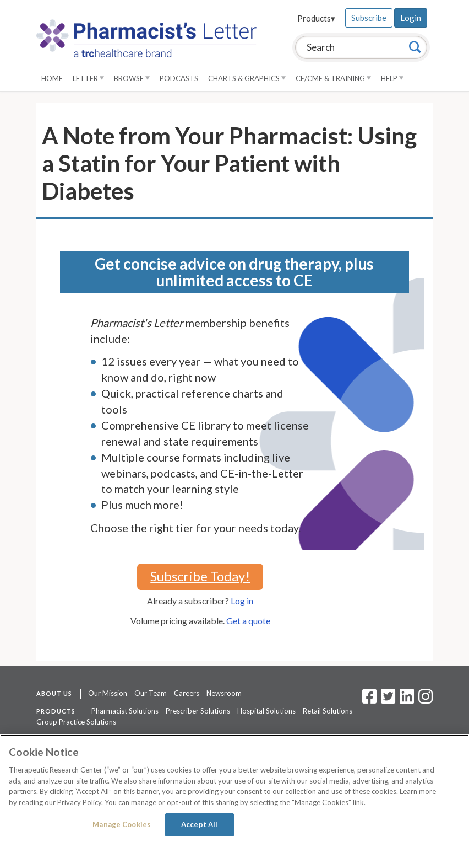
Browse (132, 78)
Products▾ (316, 18)
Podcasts (179, 78)
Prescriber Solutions (198, 710)
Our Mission (107, 693)
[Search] (415, 47)
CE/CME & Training (333, 78)
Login (410, 18)
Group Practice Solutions (76, 721)
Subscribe (368, 18)
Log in (242, 601)
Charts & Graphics (247, 78)
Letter (88, 78)
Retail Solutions (327, 710)
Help (392, 78)
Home (52, 78)
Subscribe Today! (200, 576)
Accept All (199, 824)
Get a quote (248, 620)
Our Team (150, 693)
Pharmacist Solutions (125, 710)
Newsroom (224, 693)
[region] (234, 788)
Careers (186, 693)
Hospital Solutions (266, 710)
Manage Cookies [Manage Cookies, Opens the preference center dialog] (121, 824)
